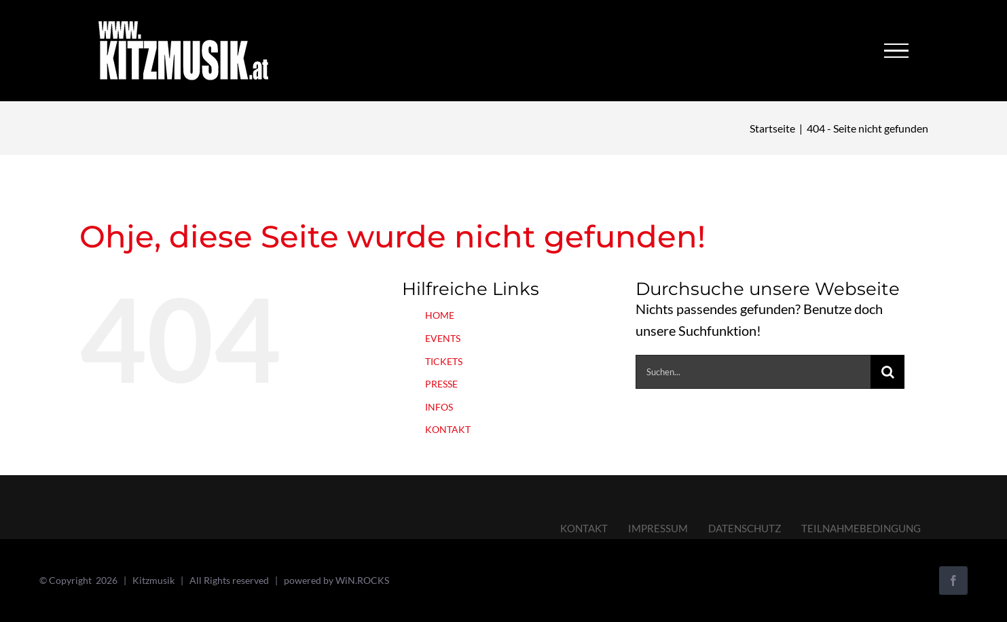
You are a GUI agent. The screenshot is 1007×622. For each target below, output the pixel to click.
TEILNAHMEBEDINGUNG (861, 528)
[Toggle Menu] (897, 51)
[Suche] (887, 372)
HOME (439, 315)
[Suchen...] (753, 372)
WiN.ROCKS (362, 580)
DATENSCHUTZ (744, 528)
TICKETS (443, 361)
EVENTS (442, 338)
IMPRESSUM (658, 528)
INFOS (439, 407)
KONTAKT (448, 429)
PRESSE (441, 384)
